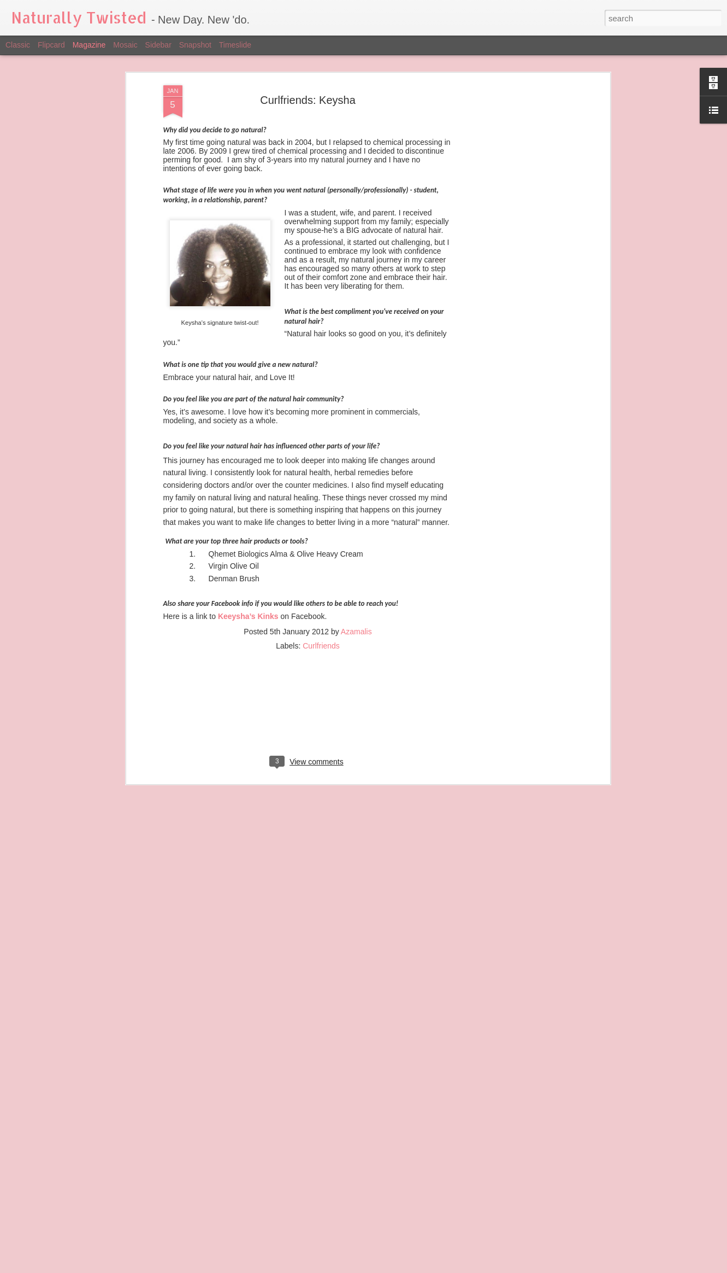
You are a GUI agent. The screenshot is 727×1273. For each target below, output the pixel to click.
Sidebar (158, 44)
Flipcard (51, 44)
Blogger (463, 1267)
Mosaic (125, 44)
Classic (17, 44)
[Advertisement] (308, 622)
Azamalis (356, 537)
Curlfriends (321, 551)
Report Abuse (495, 1267)
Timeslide (235, 44)
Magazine (89, 44)
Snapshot (195, 44)
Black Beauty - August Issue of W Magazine (338, 1136)
